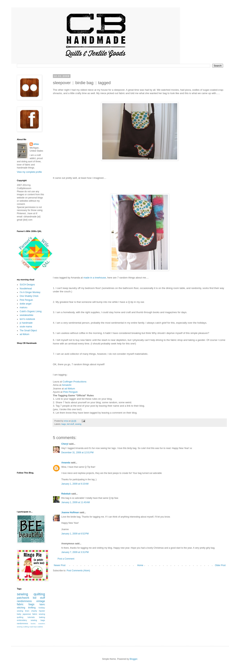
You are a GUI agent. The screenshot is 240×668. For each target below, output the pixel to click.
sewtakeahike (26, 315)
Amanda (65, 462)
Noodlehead (26, 288)
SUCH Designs (27, 284)
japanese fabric (30, 614)
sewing (78, 424)
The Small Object (28, 330)
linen (27, 611)
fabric (42, 604)
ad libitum (24, 334)
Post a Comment (66, 558)
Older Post (220, 565)
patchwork (23, 597)
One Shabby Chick (29, 296)
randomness (24, 601)
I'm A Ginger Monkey (30, 292)
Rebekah (66, 493)
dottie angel (25, 303)
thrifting (31, 607)
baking (42, 617)
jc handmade (26, 323)
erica (36, 144)
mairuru (23, 307)
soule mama (26, 326)
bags (64, 424)
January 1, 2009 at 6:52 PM (75, 533)
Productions (74, 381)
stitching (21, 607)
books (33, 623)
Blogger (133, 659)
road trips (33, 627)
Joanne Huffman (70, 512)
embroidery (22, 620)
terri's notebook (27, 319)
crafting (26, 627)
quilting (39, 594)
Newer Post (59, 565)
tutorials (31, 617)
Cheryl (64, 444)
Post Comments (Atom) (78, 570)
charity (34, 611)
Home (140, 565)
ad (69, 388)
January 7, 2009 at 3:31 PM (75, 552)
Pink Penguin (70, 391)
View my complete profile (29, 172)
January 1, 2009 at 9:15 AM (74, 483)
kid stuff (70, 424)
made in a (94, 277)
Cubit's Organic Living (30, 311)
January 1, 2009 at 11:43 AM (75, 502)
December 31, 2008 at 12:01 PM (77, 452)
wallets (40, 627)
